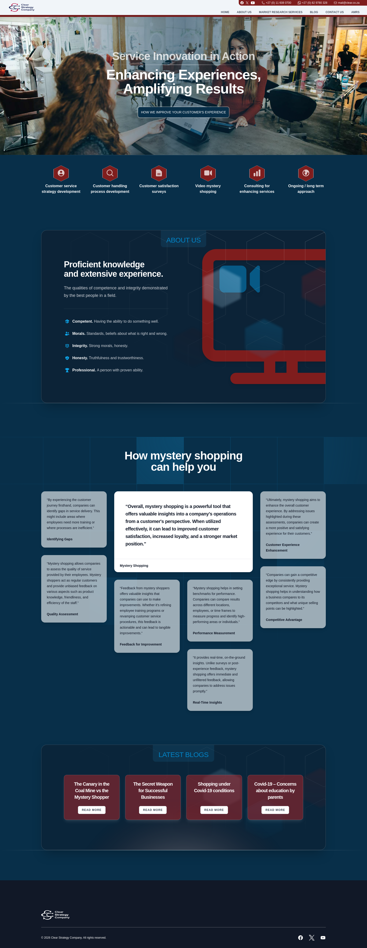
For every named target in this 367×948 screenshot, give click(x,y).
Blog (314, 12)
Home (225, 12)
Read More (92, 810)
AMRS (355, 12)
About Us (244, 12)
